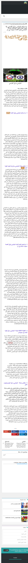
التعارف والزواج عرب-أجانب (14, 504)
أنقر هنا (7, 113)
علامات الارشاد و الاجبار (20, 540)
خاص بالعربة (22, 534)
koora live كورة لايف (15, 511)
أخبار (3, 32)
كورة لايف (9, 343)
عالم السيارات (22, 537)
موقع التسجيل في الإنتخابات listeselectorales (11, 518)
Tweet (22, 431)
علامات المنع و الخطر (21, 542)
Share (15, 431)
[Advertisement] (14, 54)
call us (4, 550)
